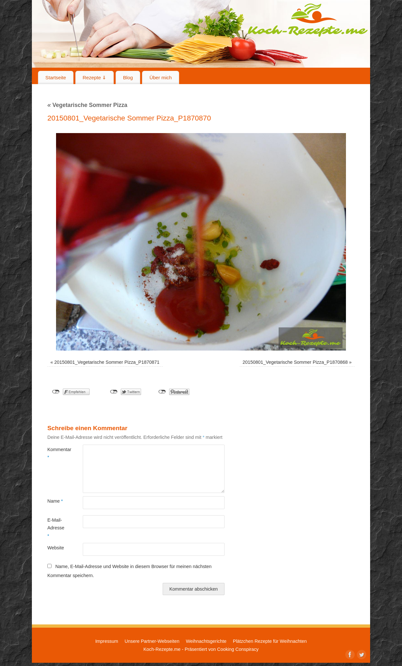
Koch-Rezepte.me (308, 20)
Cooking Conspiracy (238, 649)
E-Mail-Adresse (55, 527)
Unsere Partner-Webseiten (152, 641)
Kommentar (56, 453)
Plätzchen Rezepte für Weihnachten (270, 641)
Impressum (106, 641)
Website (55, 547)
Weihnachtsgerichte (206, 641)
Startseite (55, 77)
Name (55, 501)
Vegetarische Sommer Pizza (87, 105)
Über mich (160, 77)
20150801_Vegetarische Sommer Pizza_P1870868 (295, 362)
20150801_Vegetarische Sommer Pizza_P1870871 (106, 362)
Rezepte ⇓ (95, 77)
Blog (128, 77)
